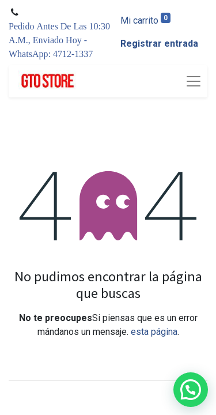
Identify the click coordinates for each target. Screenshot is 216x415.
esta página (154, 331)
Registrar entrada (159, 43)
